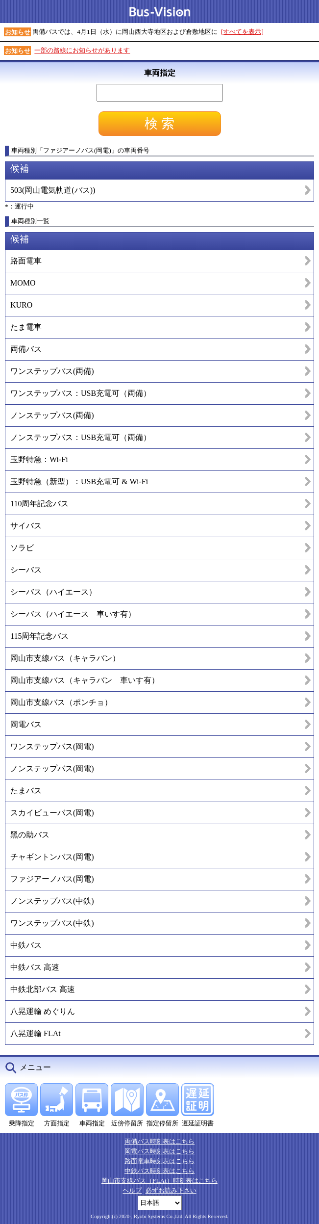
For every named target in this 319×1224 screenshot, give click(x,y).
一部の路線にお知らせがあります (82, 50)
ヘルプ (132, 1190)
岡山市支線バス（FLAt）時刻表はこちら (159, 1180)
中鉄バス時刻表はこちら (159, 1170)
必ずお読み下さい (171, 1190)
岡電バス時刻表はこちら (159, 1151)
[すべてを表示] (242, 31)
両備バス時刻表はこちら (159, 1141)
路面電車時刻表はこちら (159, 1161)
